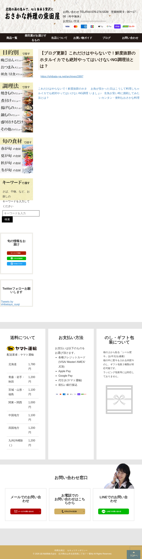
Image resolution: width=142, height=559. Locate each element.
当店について (59, 37)
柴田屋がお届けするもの (35, 37)
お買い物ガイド (82, 37)
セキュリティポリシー (77, 550)
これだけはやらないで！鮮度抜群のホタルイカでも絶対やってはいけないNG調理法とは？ (63, 93)
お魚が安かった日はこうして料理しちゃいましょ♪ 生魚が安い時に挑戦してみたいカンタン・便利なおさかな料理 (114, 93)
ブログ (106, 37)
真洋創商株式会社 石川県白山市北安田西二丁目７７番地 (66, 554)
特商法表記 (59, 550)
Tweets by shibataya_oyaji (10, 303)
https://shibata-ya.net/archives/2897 (62, 76)
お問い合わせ (130, 37)
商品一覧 (11, 37)
